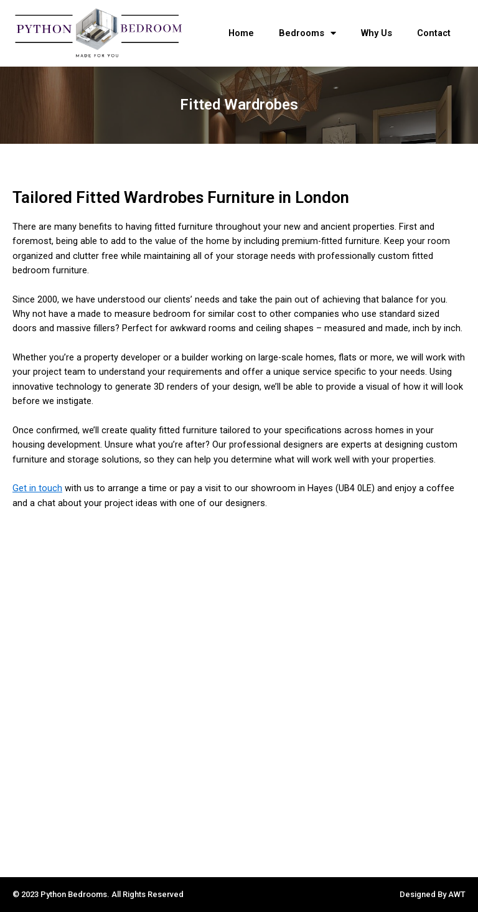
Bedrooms (307, 33)
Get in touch (37, 488)
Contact (434, 33)
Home (241, 33)
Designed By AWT (433, 894)
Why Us (376, 33)
